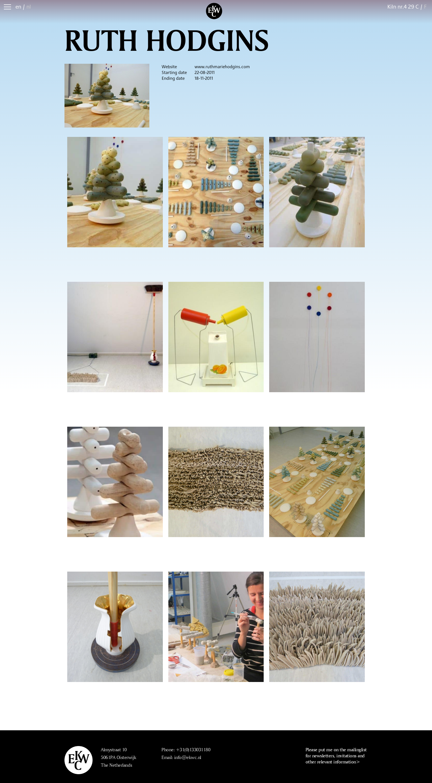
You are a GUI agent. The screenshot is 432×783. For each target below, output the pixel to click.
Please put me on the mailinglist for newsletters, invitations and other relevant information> (336, 756)
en (18, 6)
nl (28, 6)
